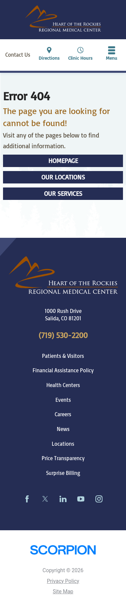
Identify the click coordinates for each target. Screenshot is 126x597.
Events (63, 399)
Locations (63, 443)
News (63, 429)
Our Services (63, 193)
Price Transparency (63, 458)
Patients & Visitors (63, 355)
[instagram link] (99, 498)
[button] (111, 55)
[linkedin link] (63, 498)
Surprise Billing (63, 473)
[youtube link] (81, 498)
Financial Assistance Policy (63, 370)
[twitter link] (45, 498)
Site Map (63, 592)
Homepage (63, 161)
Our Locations (63, 177)
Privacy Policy (63, 581)
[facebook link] (27, 498)
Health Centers (63, 385)
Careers (63, 414)
